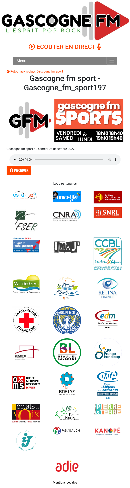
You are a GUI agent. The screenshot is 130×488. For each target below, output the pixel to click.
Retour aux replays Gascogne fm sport (35, 71)
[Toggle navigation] (111, 61)
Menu (21, 60)
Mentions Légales (65, 482)
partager (18, 170)
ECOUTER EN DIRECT (65, 46)
